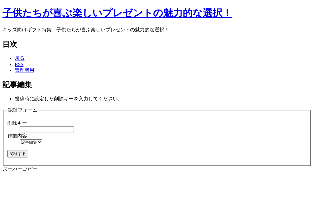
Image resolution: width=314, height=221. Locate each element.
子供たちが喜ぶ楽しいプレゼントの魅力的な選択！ (117, 12)
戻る (20, 58)
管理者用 (24, 70)
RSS (19, 64)
